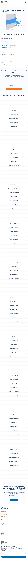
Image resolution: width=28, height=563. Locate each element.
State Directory (3, 529)
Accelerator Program (4, 525)
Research (2, 519)
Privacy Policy (3, 543)
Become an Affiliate (4, 542)
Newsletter (2, 534)
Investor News (3, 532)
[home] (4, 2)
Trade (2, 524)
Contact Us (2, 541)
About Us (2, 538)
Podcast (2, 533)
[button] (26, 2)
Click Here (11, 61)
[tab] (5, 42)
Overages (2, 523)
